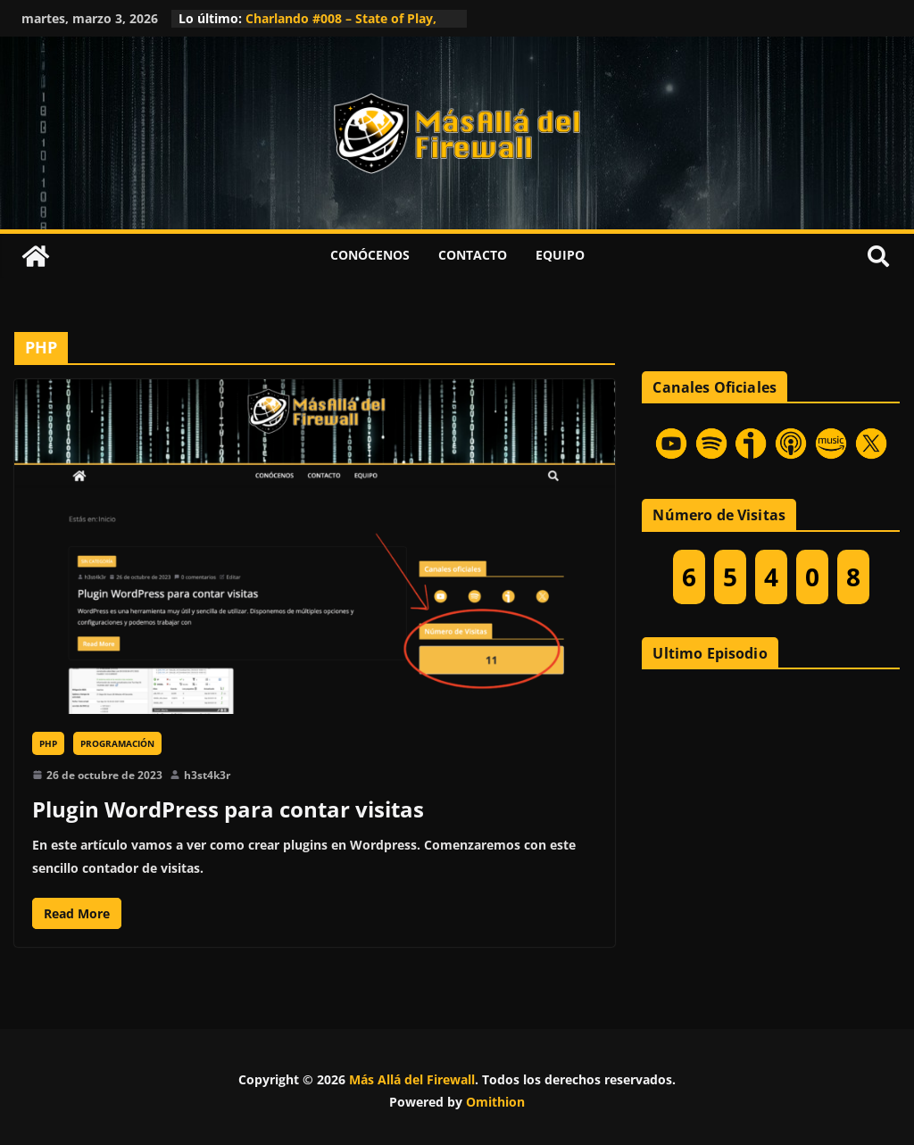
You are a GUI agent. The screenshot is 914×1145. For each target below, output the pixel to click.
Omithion (495, 1101)
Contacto (472, 254)
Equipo (560, 254)
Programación (117, 743)
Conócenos (370, 254)
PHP (48, 743)
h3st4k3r (207, 775)
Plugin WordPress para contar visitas (228, 809)
